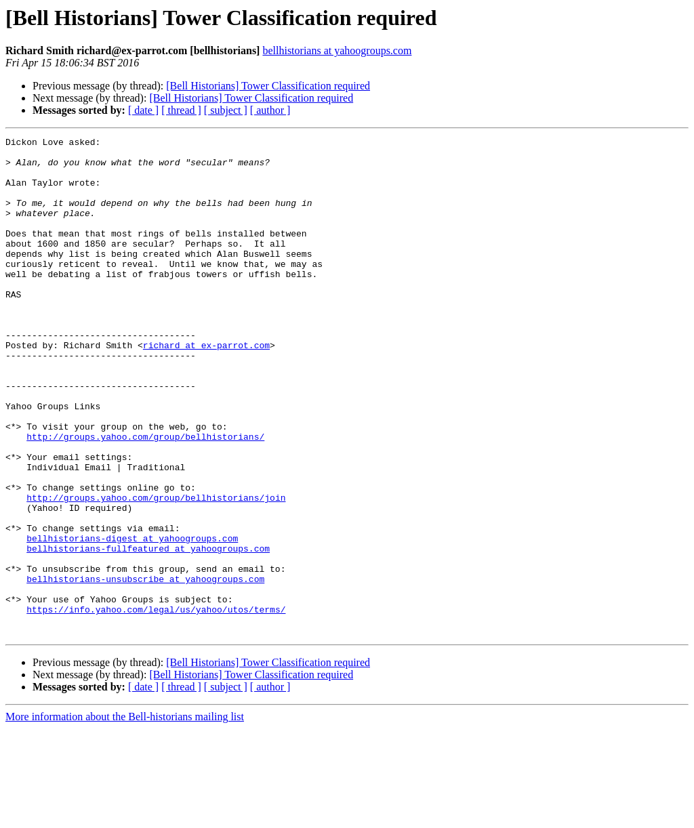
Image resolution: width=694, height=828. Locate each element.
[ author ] (270, 110)
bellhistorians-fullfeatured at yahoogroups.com (148, 631)
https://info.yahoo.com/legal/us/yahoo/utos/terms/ (155, 705)
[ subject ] (225, 110)
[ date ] (143, 110)
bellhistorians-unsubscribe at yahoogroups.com (145, 668)
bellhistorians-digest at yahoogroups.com (132, 619)
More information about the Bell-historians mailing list (124, 816)
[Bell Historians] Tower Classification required (268, 85)
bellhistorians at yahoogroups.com (336, 50)
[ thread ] (181, 110)
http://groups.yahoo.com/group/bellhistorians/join (155, 570)
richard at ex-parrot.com (206, 387)
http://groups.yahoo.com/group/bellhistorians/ (145, 497)
